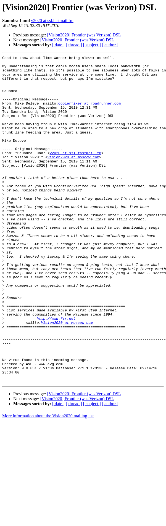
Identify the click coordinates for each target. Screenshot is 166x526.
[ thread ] (74, 44)
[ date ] (58, 44)
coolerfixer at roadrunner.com (89, 113)
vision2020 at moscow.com (73, 177)
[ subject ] (92, 44)
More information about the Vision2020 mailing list (48, 481)
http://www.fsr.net (56, 371)
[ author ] (110, 44)
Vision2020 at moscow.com (67, 376)
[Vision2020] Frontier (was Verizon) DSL (84, 35)
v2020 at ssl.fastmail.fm (52, 20)
